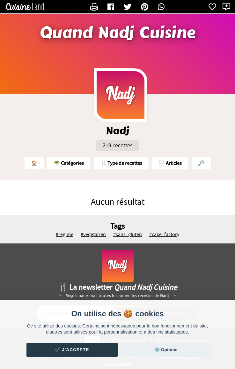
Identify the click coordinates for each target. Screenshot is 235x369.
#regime (64, 234)
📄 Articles (170, 163)
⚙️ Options (165, 349)
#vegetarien (93, 234)
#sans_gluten (127, 234)
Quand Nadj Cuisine (118, 32)
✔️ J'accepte (72, 349)
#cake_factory (164, 234)
